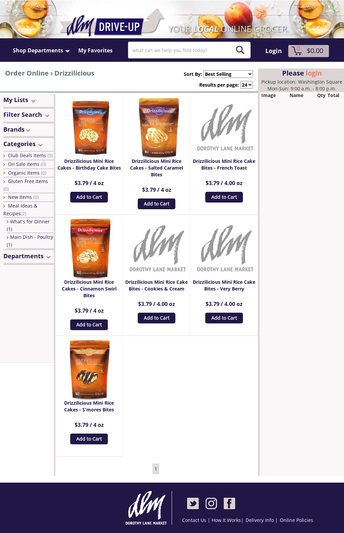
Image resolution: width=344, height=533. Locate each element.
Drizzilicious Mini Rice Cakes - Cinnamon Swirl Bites (89, 289)
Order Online (27, 73)
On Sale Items (27, 164)
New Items (23, 197)
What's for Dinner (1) (28, 225)
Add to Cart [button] (89, 197)
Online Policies (296, 520)
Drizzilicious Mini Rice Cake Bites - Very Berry (224, 285)
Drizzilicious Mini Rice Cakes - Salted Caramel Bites (156, 168)
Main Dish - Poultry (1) (30, 241)
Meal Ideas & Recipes (20, 210)
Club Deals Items (30, 155)
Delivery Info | (262, 520)
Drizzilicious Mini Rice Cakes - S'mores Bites (89, 406)
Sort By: (190, 74)
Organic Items (27, 173)
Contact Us (195, 520)
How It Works (226, 520)
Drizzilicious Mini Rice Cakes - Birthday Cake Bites (89, 164)
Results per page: (219, 85)
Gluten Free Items (25, 185)
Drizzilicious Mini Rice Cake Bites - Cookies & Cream (156, 285)
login (314, 73)
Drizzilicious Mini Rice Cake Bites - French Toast (224, 164)
